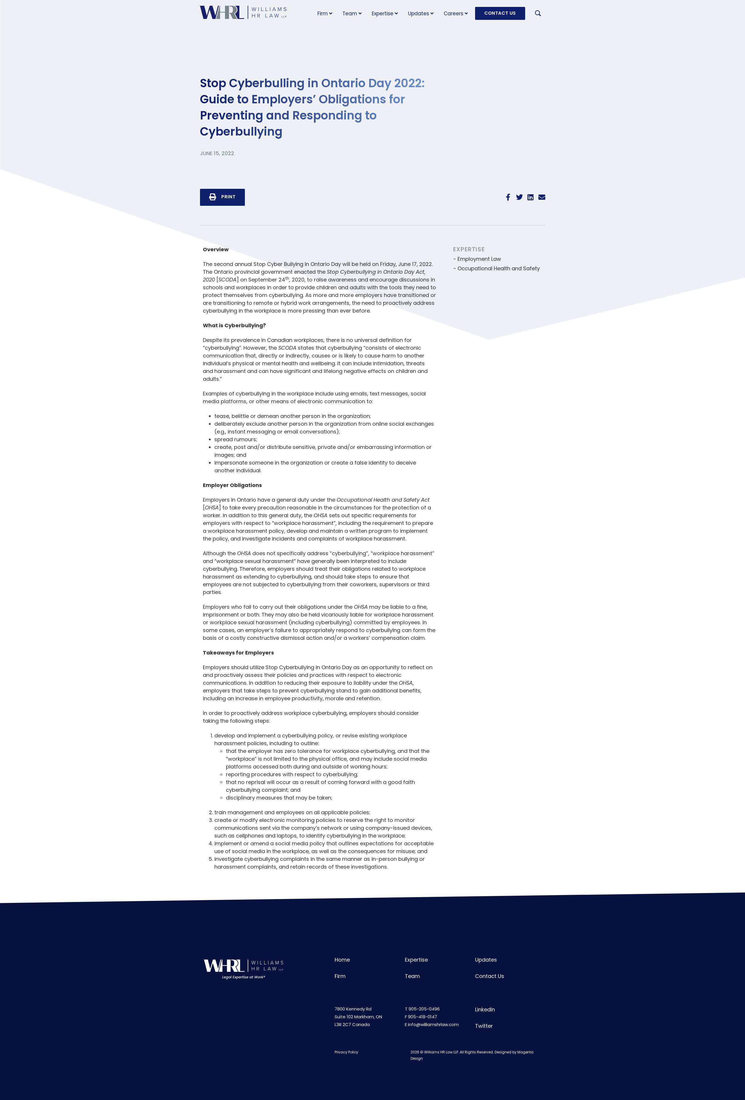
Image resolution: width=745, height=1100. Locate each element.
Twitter (484, 1025)
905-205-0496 (424, 1009)
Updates (421, 13)
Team (352, 13)
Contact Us (489, 976)
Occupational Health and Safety (499, 268)
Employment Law (479, 258)
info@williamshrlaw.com (433, 1024)
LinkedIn (485, 1009)
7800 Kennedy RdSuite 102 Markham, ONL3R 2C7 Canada (358, 1016)
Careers (456, 13)
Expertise (385, 13)
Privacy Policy (346, 1052)
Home (342, 959)
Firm (324, 13)
